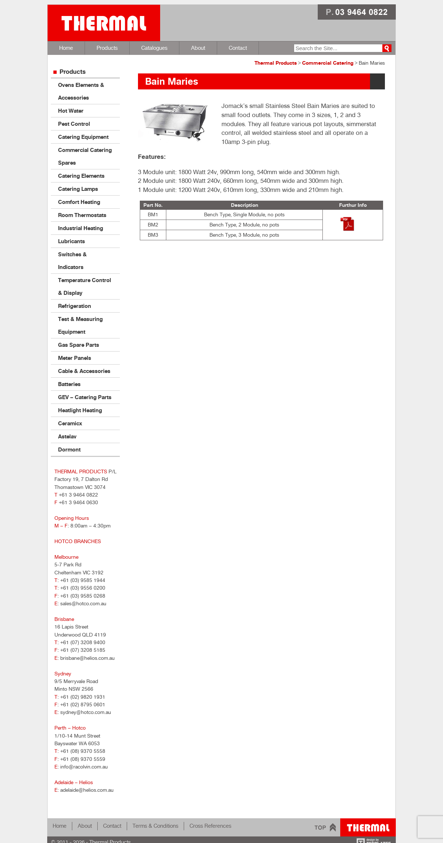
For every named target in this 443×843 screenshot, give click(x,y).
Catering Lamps (78, 188)
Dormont (69, 449)
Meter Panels (74, 357)
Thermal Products (104, 23)
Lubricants (71, 241)
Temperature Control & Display (84, 286)
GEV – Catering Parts (84, 397)
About (198, 47)
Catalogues (154, 47)
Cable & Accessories (84, 371)
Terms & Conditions (155, 825)
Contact (238, 47)
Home (66, 47)
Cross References (210, 825)
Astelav (67, 436)
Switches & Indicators (72, 260)
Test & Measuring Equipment (80, 325)
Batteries (69, 384)
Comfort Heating (79, 201)
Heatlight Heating (80, 410)
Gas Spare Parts (78, 344)
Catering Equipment (83, 136)
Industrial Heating (80, 228)
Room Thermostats (82, 215)
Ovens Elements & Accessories (81, 91)
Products (107, 47)
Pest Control (74, 123)
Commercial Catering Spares (85, 156)
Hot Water (71, 110)
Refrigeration (74, 305)
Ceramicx (70, 423)
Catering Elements (81, 175)
